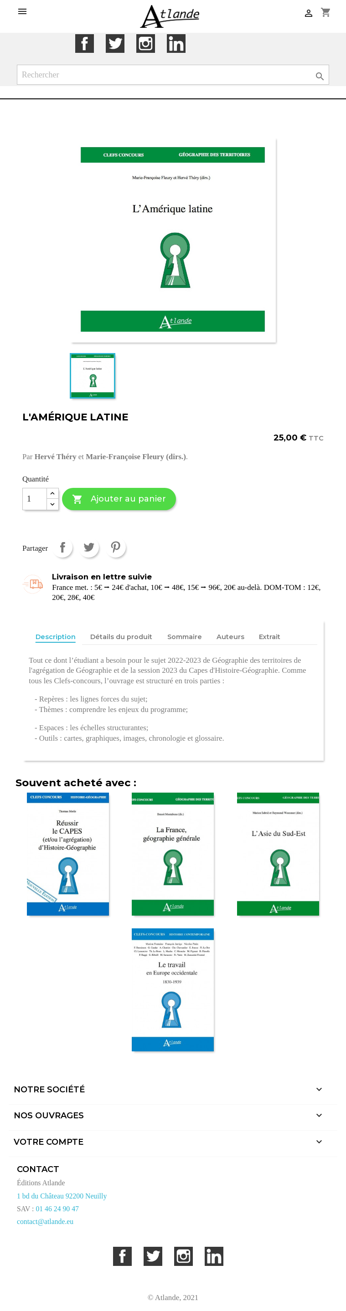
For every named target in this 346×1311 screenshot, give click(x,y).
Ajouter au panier (118, 499)
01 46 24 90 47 (57, 1209)
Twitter (115, 43)
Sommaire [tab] (184, 637)
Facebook (84, 43)
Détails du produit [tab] (121, 637)
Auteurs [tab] (230, 637)
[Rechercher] (173, 75)
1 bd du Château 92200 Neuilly (62, 1196)
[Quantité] (34, 499)
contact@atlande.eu (45, 1221)
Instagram (145, 43)
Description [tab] (56, 637)
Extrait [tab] (269, 637)
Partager (62, 547)
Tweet (88, 547)
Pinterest (115, 547)
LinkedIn (176, 43)
